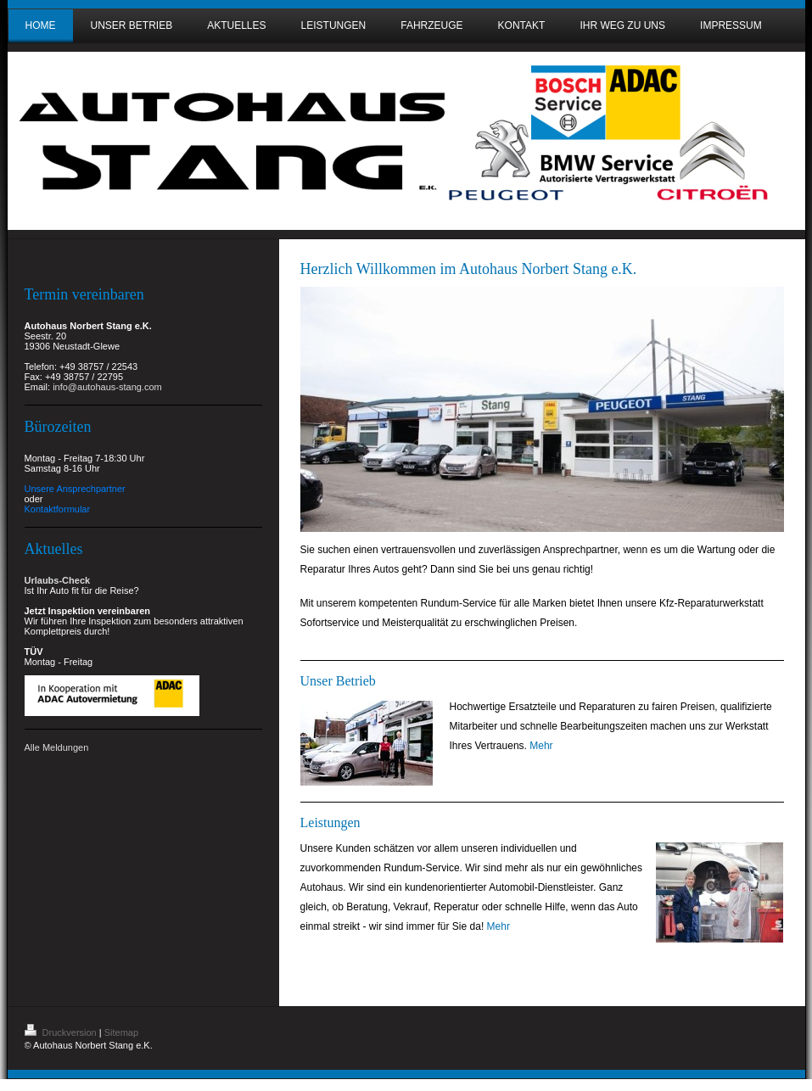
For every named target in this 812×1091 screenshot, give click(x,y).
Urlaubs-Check (58, 580)
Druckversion (62, 1032)
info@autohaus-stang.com (107, 387)
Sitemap (121, 1032)
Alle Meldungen (57, 747)
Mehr (540, 746)
